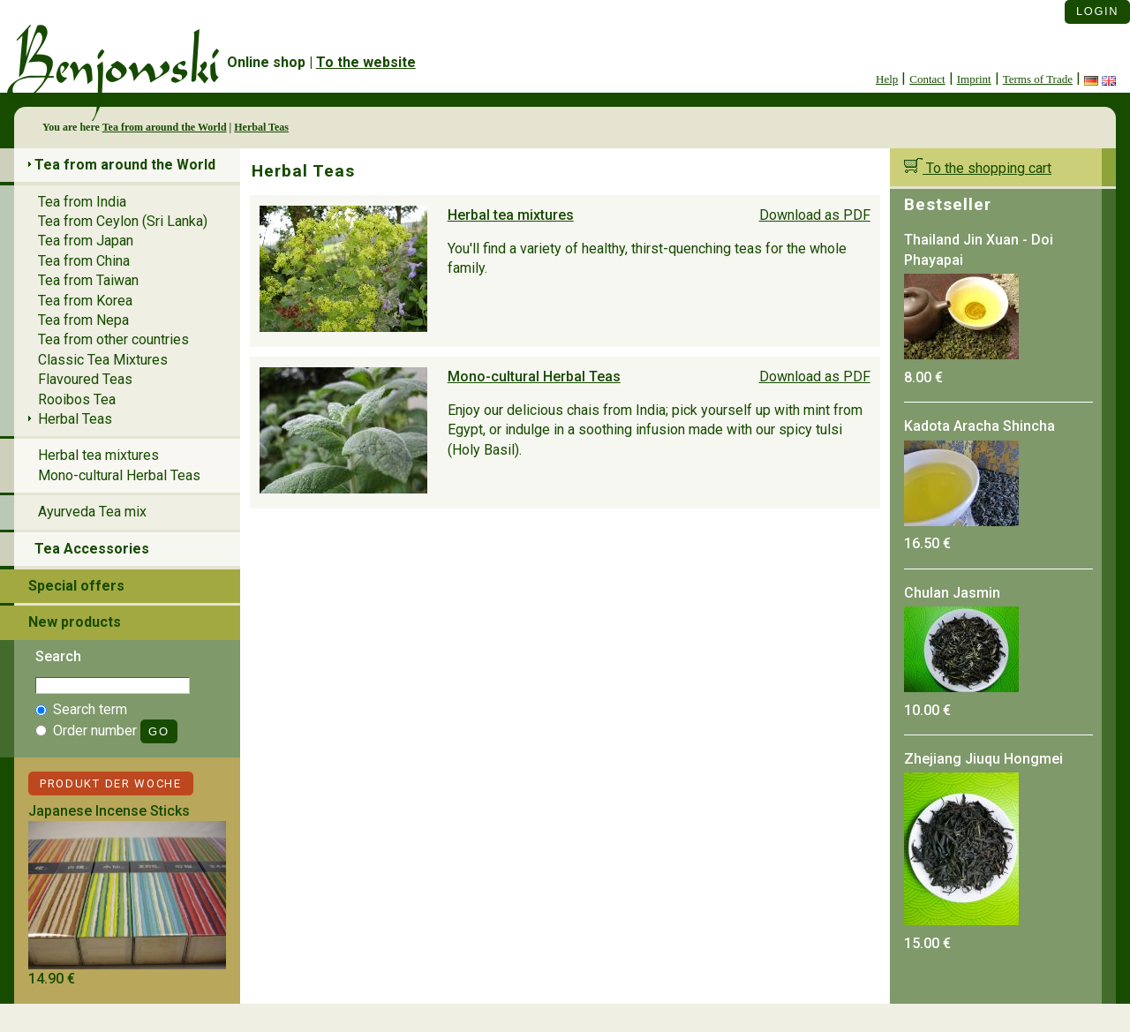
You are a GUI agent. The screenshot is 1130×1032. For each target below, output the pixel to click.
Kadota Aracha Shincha (979, 426)
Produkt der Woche (111, 783)
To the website (366, 62)
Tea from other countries (113, 339)
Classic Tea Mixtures (103, 359)
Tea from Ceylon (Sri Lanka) (122, 221)
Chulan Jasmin (952, 592)
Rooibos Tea (77, 399)
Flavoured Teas (85, 379)
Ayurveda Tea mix (92, 511)
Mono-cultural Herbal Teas (534, 376)
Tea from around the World (164, 127)
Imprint (974, 79)
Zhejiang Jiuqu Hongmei (983, 758)
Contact (927, 79)
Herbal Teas (261, 127)
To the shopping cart (977, 168)
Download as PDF (814, 215)
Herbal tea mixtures (511, 215)
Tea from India (82, 201)
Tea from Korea (85, 300)
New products (74, 622)
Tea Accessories (91, 548)
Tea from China (84, 260)
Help (887, 79)
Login (1097, 11)
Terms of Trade (1038, 79)
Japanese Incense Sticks (109, 810)
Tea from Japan (85, 240)
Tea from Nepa (83, 320)
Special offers (76, 585)
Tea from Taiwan (88, 280)
